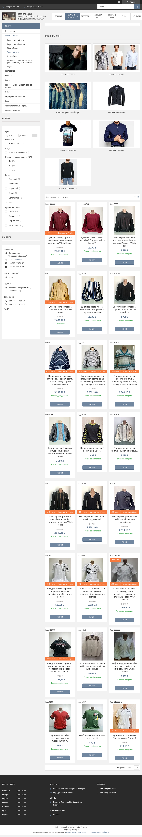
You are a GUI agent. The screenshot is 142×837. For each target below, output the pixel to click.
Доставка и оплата (99, 16)
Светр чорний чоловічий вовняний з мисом (92, 449)
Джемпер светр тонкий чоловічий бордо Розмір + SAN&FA (92, 240)
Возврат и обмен (112, 16)
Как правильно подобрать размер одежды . (18, 86)
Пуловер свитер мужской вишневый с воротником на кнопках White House (59, 240)
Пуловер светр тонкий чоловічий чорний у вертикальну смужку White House (60, 520)
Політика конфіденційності (98, 832)
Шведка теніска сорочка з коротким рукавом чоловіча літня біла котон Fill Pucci (59, 592)
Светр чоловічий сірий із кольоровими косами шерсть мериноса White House (60, 452)
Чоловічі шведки (116, 74)
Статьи (7, 80)
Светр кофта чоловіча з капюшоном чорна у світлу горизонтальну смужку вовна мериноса (60, 380)
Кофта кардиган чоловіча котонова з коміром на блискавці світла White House (124, 667)
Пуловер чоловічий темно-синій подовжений (92, 518)
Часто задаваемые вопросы (16, 106)
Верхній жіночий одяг (15, 40)
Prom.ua (84, 827)
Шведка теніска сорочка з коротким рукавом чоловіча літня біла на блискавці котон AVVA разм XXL (124, 594)
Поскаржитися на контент (76, 832)
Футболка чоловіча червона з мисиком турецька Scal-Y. (59, 738)
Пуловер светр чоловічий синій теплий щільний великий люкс (124, 519)
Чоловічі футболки (67, 150)
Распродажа (86, 16)
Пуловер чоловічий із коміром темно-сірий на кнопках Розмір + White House (124, 241)
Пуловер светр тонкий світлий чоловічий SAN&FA (124, 449)
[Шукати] (137, 6)
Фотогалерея (10, 31)
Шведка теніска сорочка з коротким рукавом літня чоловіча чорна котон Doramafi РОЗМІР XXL (59, 667)
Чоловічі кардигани (116, 112)
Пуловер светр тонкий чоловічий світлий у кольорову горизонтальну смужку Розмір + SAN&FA (124, 380)
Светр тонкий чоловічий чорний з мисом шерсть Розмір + (124, 309)
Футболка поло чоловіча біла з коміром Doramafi (124, 736)
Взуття (9, 67)
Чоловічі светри (68, 74)
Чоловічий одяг (13, 52)
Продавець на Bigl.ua (71, 830)
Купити (60, 263)
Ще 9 (10, 202)
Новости (8, 76)
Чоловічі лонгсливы (68, 189)
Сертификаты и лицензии (15, 96)
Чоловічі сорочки (116, 150)
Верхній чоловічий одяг (16, 44)
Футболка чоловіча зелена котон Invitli (92, 736)
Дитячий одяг (12, 56)
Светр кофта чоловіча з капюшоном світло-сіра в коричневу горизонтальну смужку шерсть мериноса (92, 380)
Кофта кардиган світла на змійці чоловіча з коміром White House (92, 666)
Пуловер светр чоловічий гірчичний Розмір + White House (59, 309)
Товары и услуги (71, 16)
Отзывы (8, 101)
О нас (124, 16)
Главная (58, 16)
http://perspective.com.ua (18, 260)
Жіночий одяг (12, 48)
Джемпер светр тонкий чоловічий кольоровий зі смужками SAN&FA (92, 309)
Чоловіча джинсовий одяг (68, 112)
